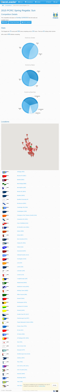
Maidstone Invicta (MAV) (23, 286)
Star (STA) (19, 342)
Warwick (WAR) (21, 373)
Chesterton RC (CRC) (22, 219)
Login (56, 2)
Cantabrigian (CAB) (22, 211)
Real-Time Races (14, 22)
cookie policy (42, 386)
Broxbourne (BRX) (21, 203)
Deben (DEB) (20, 231)
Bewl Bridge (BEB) (21, 183)
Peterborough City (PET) (23, 318)
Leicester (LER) (21, 270)
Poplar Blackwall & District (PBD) (25, 322)
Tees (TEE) (20, 361)
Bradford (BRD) (21, 195)
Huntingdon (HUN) (21, 258)
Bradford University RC (22, 199)
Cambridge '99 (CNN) (22, 207)
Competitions (29, 2)
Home (20, 2)
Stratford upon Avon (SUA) (23, 353)
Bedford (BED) (20, 179)
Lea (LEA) (19, 262)
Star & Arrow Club (21, 346)
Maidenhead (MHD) (22, 282)
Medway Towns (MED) (22, 290)
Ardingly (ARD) (20, 171)
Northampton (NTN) (22, 302)
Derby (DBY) (20, 235)
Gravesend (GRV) (21, 251)
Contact (37, 2)
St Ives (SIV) (20, 330)
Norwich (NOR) (21, 310)
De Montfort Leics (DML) (23, 227)
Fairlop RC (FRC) (21, 243)
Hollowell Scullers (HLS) (23, 254)
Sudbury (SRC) (21, 357)
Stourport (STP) (21, 350)
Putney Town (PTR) (22, 326)
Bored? (48, 2)
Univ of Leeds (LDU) (22, 369)
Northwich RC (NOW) (22, 306)
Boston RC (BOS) (21, 191)
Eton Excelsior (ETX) (22, 239)
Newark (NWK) (20, 298)
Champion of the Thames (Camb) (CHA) (27, 215)
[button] (30, 154)
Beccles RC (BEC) (21, 175)
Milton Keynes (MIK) (22, 294)
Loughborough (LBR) (22, 278)
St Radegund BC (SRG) (23, 338)
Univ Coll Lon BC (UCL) (23, 365)
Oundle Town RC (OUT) (23, 314)
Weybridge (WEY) (21, 377)
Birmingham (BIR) (21, 187)
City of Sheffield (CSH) (22, 223)
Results (4, 22)
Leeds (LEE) (20, 266)
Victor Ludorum (26, 22)
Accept (54, 385)
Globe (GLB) (20, 247)
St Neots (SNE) (21, 334)
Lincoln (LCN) (20, 274)
